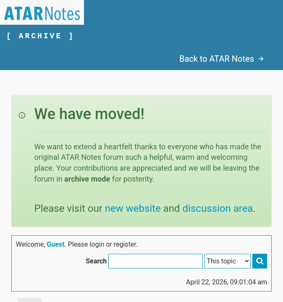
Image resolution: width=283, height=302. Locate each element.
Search (96, 261)
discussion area (218, 208)
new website (133, 208)
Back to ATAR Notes (221, 59)
